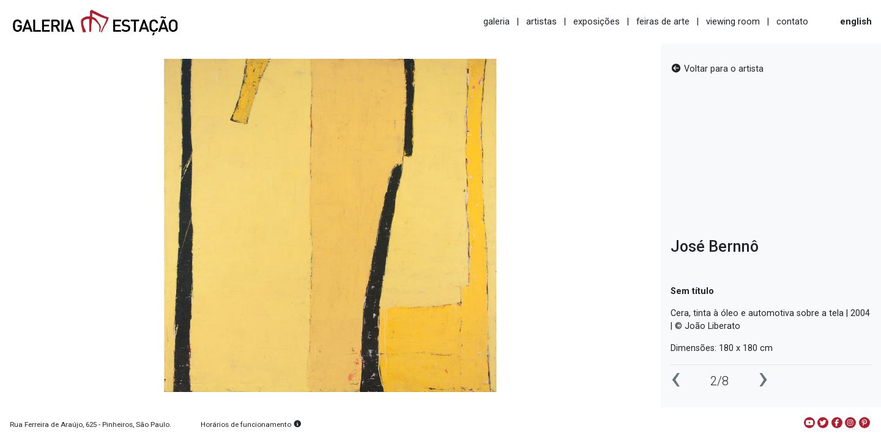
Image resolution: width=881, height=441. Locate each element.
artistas (541, 21)
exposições (596, 21)
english (856, 21)
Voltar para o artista (717, 69)
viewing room (733, 21)
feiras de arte (663, 21)
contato (792, 21)
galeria (496, 21)
